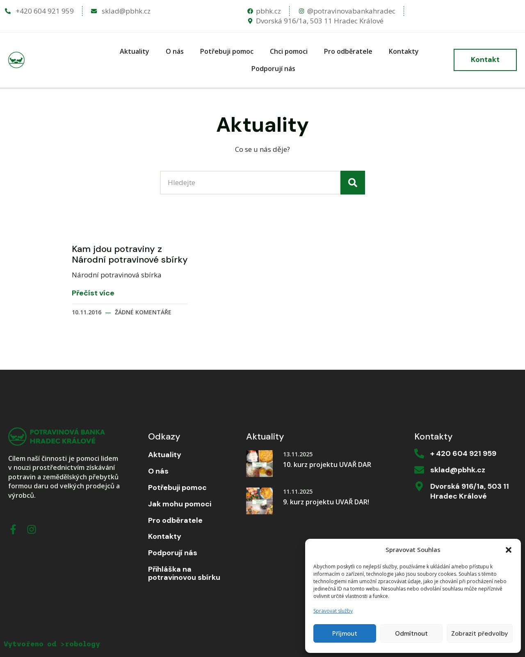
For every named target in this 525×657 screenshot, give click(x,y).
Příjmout (344, 634)
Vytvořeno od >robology (52, 644)
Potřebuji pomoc (226, 51)
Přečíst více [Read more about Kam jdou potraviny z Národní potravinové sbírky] (93, 293)
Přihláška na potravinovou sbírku (184, 573)
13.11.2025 (298, 454)
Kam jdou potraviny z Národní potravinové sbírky (130, 254)
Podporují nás (273, 68)
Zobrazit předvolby (479, 634)
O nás (175, 51)
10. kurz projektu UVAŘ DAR (327, 464)
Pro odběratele (348, 51)
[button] (508, 550)
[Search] (352, 183)
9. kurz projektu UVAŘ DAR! (326, 501)
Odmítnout (411, 634)
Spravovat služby (333, 610)
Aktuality (134, 51)
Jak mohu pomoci (179, 504)
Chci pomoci (289, 51)
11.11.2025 (298, 491)
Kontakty (404, 51)
